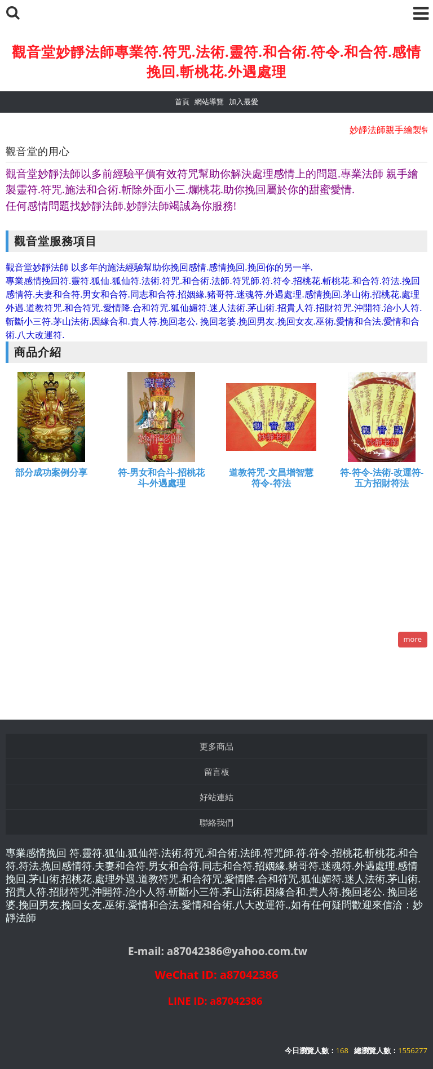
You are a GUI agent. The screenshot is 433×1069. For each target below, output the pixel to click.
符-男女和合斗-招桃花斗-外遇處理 (161, 478)
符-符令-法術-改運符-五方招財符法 (382, 478)
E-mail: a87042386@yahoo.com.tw (217, 951)
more (413, 639)
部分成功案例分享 (51, 472)
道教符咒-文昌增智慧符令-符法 (271, 478)
